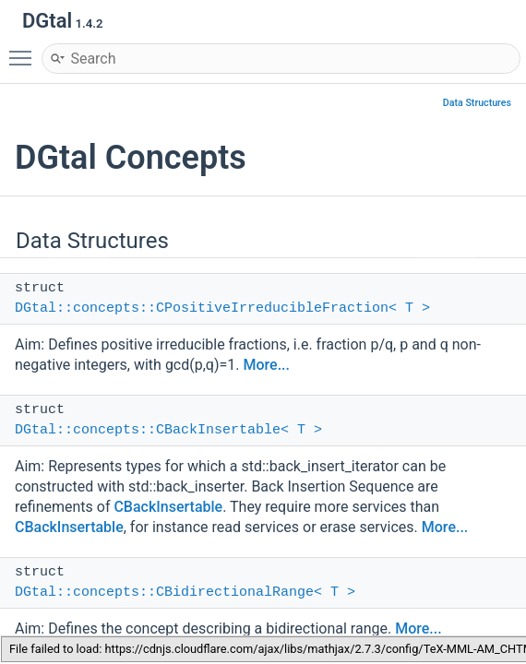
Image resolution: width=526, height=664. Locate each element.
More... (267, 365)
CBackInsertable (168, 507)
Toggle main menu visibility (25, 50)
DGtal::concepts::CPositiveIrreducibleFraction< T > (222, 308)
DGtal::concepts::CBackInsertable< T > (168, 430)
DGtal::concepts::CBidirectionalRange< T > (185, 592)
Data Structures (477, 103)
